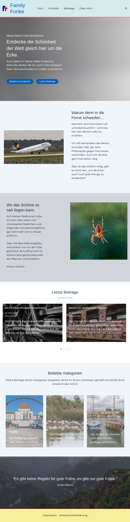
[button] (20, 81)
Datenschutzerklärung (73, 515)
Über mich (85, 8)
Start (41, 8)
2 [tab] (63, 349)
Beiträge (69, 8)
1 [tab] (61, 349)
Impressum (50, 515)
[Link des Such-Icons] (126, 8)
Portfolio (54, 8)
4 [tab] (69, 349)
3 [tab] (66, 349)
